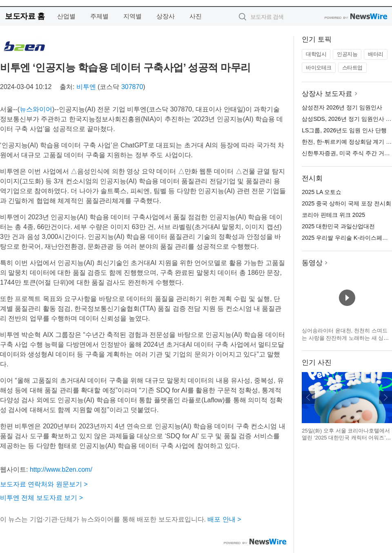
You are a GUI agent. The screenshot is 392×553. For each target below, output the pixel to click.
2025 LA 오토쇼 (321, 192)
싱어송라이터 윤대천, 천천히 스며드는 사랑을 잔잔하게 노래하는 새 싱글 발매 (345, 338)
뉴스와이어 (36, 109)
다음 (385, 397)
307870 (132, 86)
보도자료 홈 (25, 16)
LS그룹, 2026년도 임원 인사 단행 (344, 130)
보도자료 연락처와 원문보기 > (44, 484)
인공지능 (347, 54)
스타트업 (352, 68)
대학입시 (316, 54)
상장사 (165, 16)
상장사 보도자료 (327, 94)
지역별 (132, 16)
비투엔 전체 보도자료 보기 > (41, 497)
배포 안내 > (224, 519)
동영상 (312, 263)
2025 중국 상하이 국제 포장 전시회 (346, 203)
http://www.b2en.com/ (61, 469)
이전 (308, 397)
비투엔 (86, 86)
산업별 (66, 16)
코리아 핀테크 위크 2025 (333, 215)
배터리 (375, 54)
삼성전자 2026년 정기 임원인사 (342, 107)
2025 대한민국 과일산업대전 (338, 226)
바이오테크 (319, 68)
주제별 (99, 16)
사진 (195, 16)
